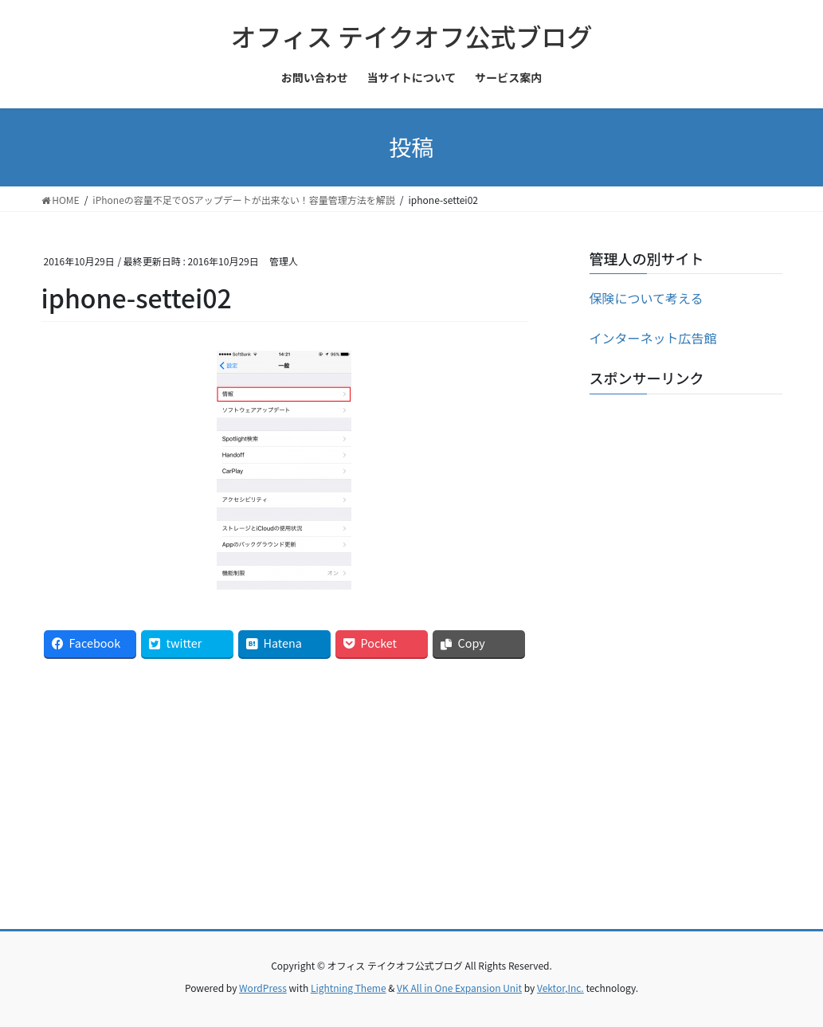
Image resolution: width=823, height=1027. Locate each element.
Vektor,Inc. (560, 987)
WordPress (263, 987)
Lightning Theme (348, 987)
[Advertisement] (686, 645)
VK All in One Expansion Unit (459, 987)
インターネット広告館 (653, 337)
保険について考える (646, 298)
